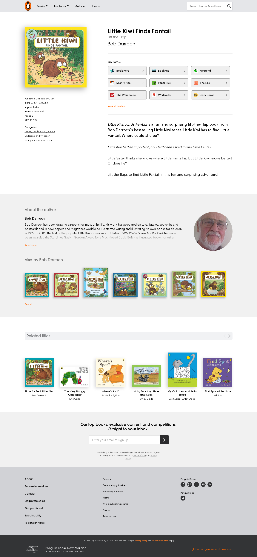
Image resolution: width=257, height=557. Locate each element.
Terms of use (109, 516)
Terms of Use (139, 455)
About (29, 479)
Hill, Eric (115, 395)
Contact (30, 493)
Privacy (106, 510)
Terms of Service (160, 540)
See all (28, 304)
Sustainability (33, 515)
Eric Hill (105, 395)
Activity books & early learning (40, 131)
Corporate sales (35, 501)
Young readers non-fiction (38, 140)
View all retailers (116, 105)
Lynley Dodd (146, 398)
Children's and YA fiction (37, 135)
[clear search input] (229, 6)
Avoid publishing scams (115, 503)
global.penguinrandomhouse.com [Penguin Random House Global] (212, 549)
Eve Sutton (175, 398)
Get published (34, 508)
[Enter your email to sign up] (124, 440)
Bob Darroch (121, 44)
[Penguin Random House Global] (35, 549)
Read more (31, 245)
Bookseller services (36, 486)
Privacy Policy (141, 540)
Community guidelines (115, 485)
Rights (106, 497)
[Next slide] (229, 336)
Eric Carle (74, 398)
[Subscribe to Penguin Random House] (164, 439)
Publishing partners (113, 491)
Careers (107, 479)
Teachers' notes (34, 522)
